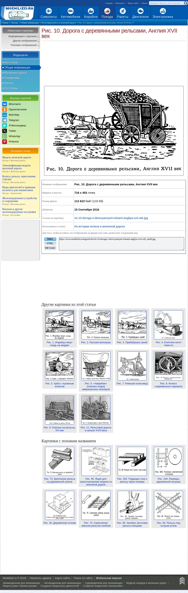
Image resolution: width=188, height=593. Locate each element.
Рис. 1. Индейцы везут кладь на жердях (59, 342)
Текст (50, 239)
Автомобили (70, 16)
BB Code (50, 248)
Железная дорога (15, 72)
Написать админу (40, 578)
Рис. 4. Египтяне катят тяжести (168, 342)
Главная (108, 3)
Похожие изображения (24, 45)
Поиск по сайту (83, 578)
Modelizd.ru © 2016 (14, 578)
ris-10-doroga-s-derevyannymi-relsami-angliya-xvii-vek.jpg (111, 218)
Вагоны (9, 83)
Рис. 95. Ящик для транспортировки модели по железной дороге (96, 480)
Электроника (163, 16)
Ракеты (122, 16)
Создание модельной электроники (102, 585)
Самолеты (49, 16)
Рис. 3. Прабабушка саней (132, 341)
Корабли (91, 16)
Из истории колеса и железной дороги (99, 226)
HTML (50, 243)
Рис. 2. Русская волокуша (96, 341)
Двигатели (140, 16)
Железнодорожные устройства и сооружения (20, 201)
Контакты (120, 3)
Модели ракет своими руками (20, 585)
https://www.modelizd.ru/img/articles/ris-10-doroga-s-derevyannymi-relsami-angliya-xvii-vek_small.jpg (121, 243)
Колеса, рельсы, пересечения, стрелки (20, 179)
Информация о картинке (22, 36)
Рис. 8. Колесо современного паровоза (168, 383)
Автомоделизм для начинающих (62, 583)
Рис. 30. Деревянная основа (59, 521)
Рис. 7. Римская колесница (132, 382)
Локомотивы (12, 78)
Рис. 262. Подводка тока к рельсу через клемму (132, 479)
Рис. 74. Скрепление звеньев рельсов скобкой (95, 523)
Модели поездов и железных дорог (146, 583)
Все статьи (11, 62)
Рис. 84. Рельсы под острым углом (168, 523)
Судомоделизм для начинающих (104, 583)
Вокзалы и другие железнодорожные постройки (20, 212)
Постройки (11, 88)
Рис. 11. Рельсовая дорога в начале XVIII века (96, 427)
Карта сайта (133, 3)
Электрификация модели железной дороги (20, 168)
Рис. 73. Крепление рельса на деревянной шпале (59, 479)
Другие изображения (25, 40)
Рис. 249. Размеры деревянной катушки (168, 479)
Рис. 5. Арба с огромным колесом (59, 383)
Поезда (107, 16)
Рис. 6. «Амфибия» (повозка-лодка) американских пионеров (95, 385)
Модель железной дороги (20, 159)
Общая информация (17, 67)
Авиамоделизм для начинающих (21, 583)
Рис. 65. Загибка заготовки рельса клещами (132, 523)
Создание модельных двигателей (60, 585)
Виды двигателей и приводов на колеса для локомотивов (20, 190)
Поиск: (145, 3)
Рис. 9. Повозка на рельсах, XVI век (60, 427)
